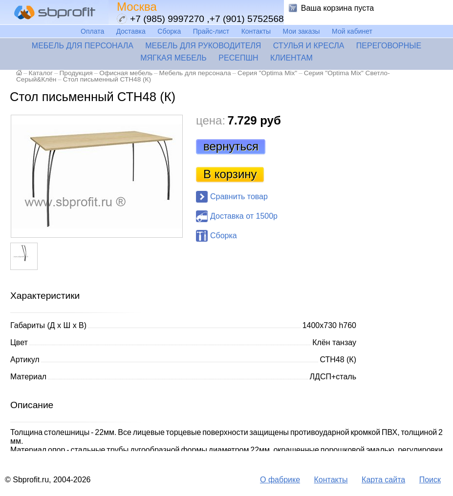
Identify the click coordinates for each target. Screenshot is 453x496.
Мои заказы (301, 31)
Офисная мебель (125, 73)
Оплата (92, 31)
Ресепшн (238, 58)
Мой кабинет (352, 31)
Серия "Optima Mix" (267, 73)
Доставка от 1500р (244, 216)
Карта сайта (383, 479)
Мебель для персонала (82, 45)
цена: (210, 120)
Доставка (131, 31)
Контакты (256, 31)
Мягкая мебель (173, 58)
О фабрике (280, 479)
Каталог (41, 73)
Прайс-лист (211, 31)
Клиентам (291, 58)
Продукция (76, 73)
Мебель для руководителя (203, 45)
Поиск (430, 479)
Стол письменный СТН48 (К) (107, 79)
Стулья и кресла (309, 45)
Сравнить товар (239, 196)
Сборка (169, 31)
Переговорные (388, 45)
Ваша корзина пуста (337, 8)
